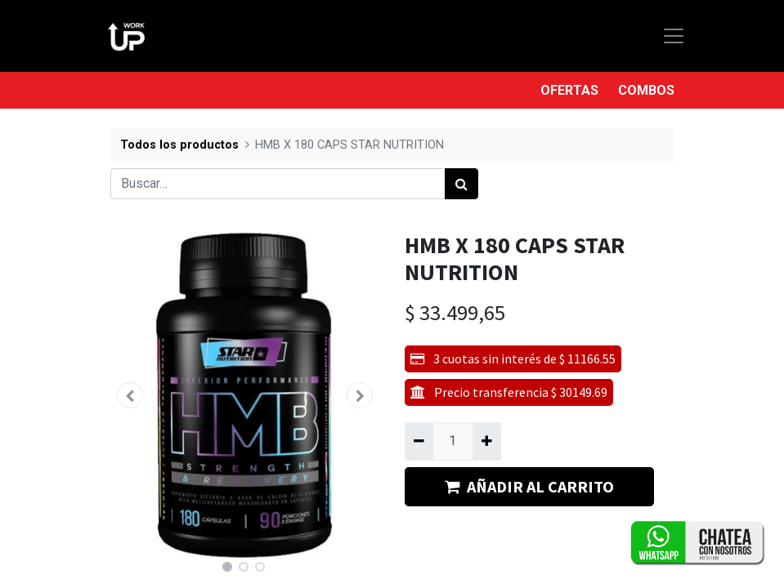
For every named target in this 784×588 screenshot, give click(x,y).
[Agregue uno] (487, 441)
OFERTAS (569, 90)
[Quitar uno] (419, 441)
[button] (130, 395)
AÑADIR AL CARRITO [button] (529, 486)
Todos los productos (179, 145)
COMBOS (646, 90)
